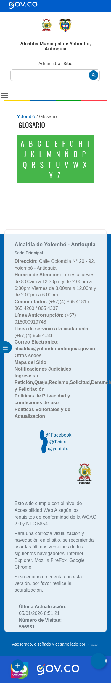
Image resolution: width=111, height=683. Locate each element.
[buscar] (55, 75)
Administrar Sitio (55, 63)
